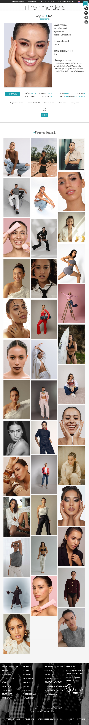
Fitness (27, 690)
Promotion (49, 674)
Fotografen (50, 694)
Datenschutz (28, 719)
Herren (27, 674)
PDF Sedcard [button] (12, 94)
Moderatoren (51, 678)
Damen (26, 670)
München (6, 686)
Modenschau (29, 694)
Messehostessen (53, 666)
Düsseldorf (8, 678)
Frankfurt (7, 698)
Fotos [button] (44, 115)
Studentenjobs (53, 682)
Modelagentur (10, 666)
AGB (18, 719)
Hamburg (6, 674)
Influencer (28, 698)
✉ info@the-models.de (66, 1)
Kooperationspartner (55, 686)
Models (27, 666)
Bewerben (32, 1)
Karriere (81, 719)
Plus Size (27, 682)
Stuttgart (7, 694)
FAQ (62, 719)
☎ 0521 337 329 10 (47, 1)
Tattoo (26, 686)
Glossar (70, 719)
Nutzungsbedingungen (47, 719)
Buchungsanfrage (16, 1)
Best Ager (28, 678)
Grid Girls (49, 670)
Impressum (9, 719)
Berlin (5, 670)
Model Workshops (53, 690)
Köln (4, 682)
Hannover (7, 690)
